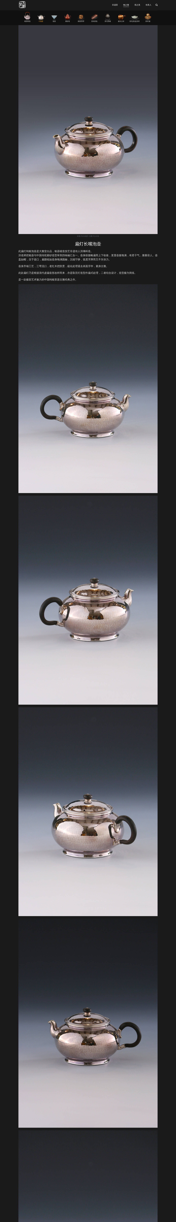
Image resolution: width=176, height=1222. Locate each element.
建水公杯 (121, 21)
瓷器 (54, 21)
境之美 (137, 5)
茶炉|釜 (147, 21)
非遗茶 (115, 5)
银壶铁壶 (27, 21)
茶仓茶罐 (108, 21)
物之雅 (126, 5)
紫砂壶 (67, 21)
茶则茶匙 (94, 21)
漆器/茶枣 (81, 21)
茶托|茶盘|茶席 (134, 21)
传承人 (148, 5)
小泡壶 (41, 21)
